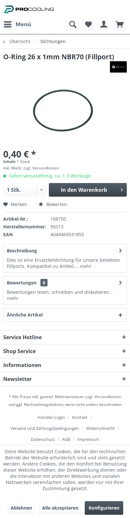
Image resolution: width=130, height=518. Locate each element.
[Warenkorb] (119, 24)
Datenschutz (43, 439)
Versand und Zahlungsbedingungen (44, 428)
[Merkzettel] (87, 24)
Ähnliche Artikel (25, 315)
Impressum (88, 439)
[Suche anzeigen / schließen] (72, 24)
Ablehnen (21, 508)
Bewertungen (22, 283)
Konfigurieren (104, 508)
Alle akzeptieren (60, 508)
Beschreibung (22, 250)
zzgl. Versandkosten (41, 168)
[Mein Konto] (103, 24)
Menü (17, 23)
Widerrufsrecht (100, 428)
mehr (85, 266)
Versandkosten (107, 396)
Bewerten (52, 204)
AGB (66, 439)
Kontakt (80, 417)
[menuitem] (17, 24)
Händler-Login (51, 417)
